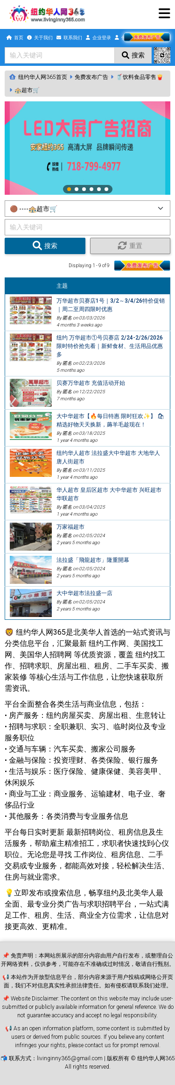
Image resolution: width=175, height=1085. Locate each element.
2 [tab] (77, 189)
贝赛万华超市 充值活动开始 (90, 383)
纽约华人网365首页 (42, 77)
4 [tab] (92, 189)
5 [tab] (99, 189)
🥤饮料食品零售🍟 (139, 77)
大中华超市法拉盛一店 (84, 593)
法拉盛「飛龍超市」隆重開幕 (92, 560)
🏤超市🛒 (27, 90)
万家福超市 (70, 527)
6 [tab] (107, 189)
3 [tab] (84, 189)
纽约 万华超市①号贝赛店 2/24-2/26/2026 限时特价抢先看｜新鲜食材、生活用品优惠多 (109, 346)
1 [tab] (69, 189)
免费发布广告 (91, 77)
